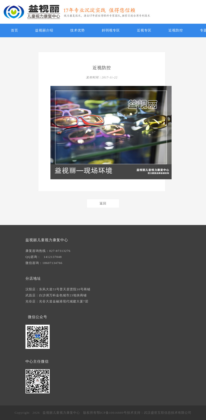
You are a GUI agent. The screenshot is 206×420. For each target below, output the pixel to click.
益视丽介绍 (44, 30)
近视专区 (144, 30)
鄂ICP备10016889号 (112, 412)
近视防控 (175, 30)
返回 (103, 203)
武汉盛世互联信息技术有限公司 (167, 412)
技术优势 (77, 30)
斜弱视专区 (111, 30)
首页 (14, 30)
